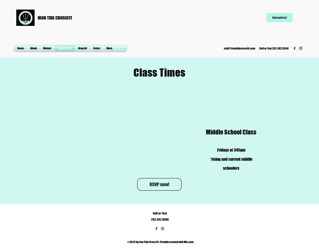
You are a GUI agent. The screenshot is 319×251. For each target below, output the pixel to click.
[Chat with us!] (280, 17)
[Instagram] (301, 48)
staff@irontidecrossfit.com (239, 48)
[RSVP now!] (159, 184)
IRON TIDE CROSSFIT (55, 18)
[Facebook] (295, 48)
